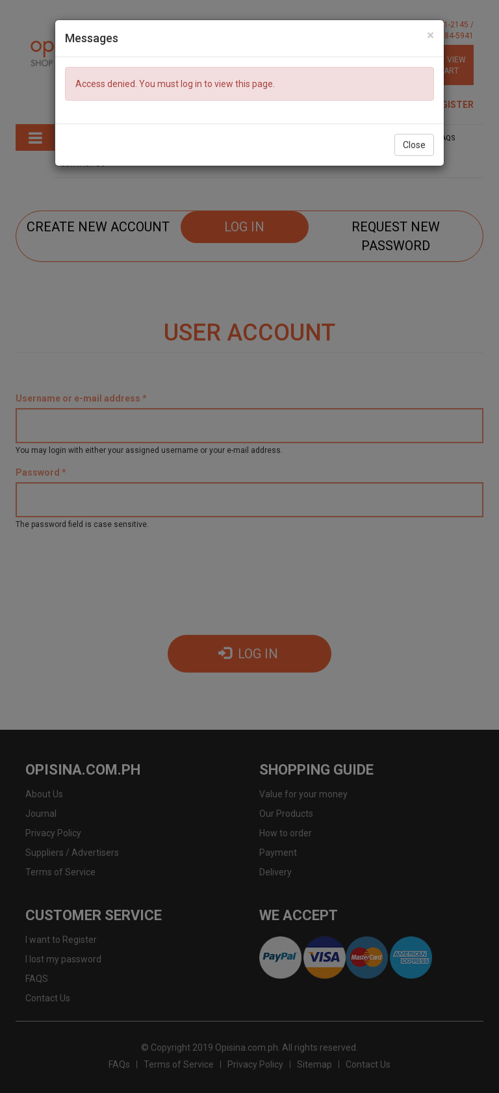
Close (414, 145)
